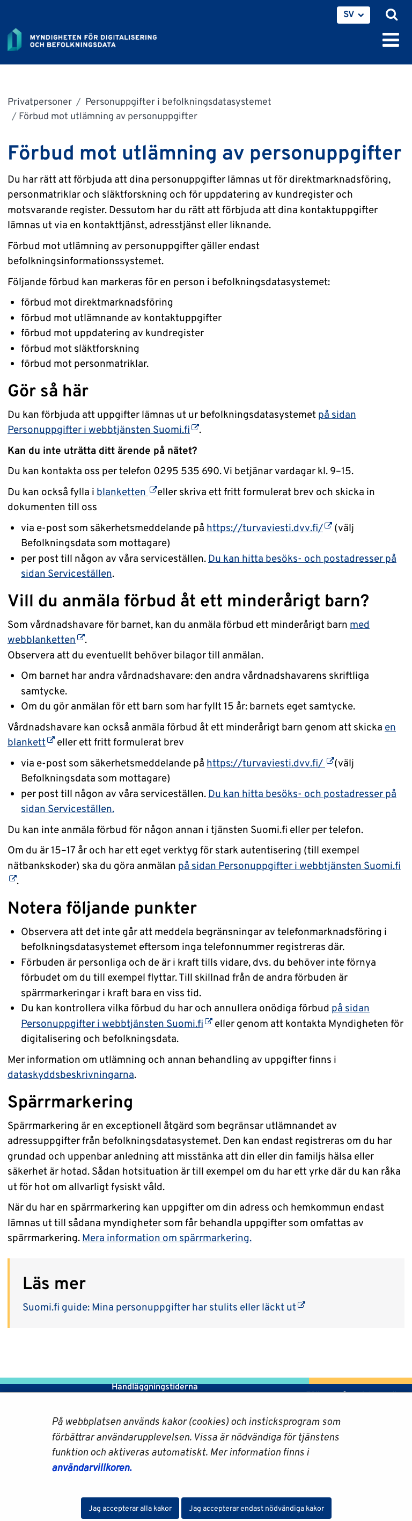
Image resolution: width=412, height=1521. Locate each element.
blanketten (127, 491)
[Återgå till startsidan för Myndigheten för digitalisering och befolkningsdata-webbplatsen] (89, 37)
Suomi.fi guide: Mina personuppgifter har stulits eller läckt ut (164, 1306)
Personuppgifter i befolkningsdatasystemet (177, 101)
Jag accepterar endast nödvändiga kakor (256, 1508)
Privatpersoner (40, 101)
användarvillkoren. (91, 1467)
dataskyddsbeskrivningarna (71, 1074)
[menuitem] (353, 15)
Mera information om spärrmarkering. (167, 1237)
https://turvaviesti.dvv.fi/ (269, 527)
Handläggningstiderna (153, 1386)
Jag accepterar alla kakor (130, 1508)
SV (349, 14)
